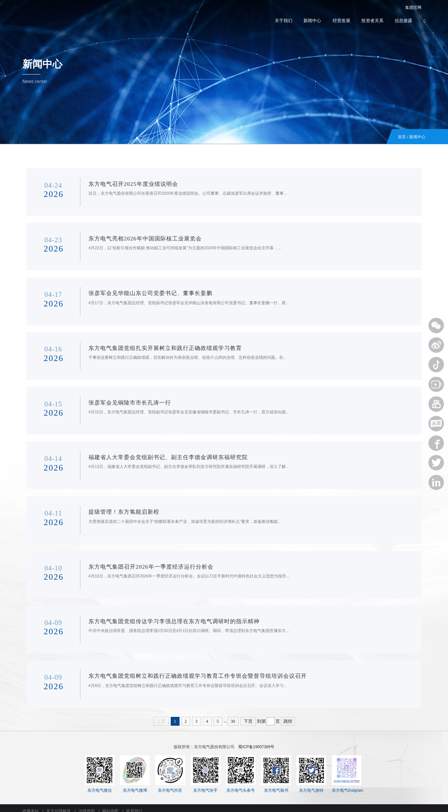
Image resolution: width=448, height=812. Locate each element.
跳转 (288, 715)
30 (233, 715)
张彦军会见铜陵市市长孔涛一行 (123, 399)
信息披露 (403, 20)
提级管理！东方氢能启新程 (117, 507)
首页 (402, 137)
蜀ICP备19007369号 (256, 741)
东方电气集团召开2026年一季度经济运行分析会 (144, 562)
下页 (248, 715)
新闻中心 (312, 20)
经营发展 (341, 20)
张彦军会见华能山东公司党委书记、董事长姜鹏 (144, 291)
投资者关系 (372, 20)
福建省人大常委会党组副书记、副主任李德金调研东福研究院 (161, 454)
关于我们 (283, 20)
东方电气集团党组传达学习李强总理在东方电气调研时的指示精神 (167, 616)
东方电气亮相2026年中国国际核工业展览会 (138, 237)
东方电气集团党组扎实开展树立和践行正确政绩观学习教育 (158, 345)
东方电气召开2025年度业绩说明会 (126, 183)
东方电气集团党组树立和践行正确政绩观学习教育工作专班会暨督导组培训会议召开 (191, 670)
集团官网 (409, 7)
